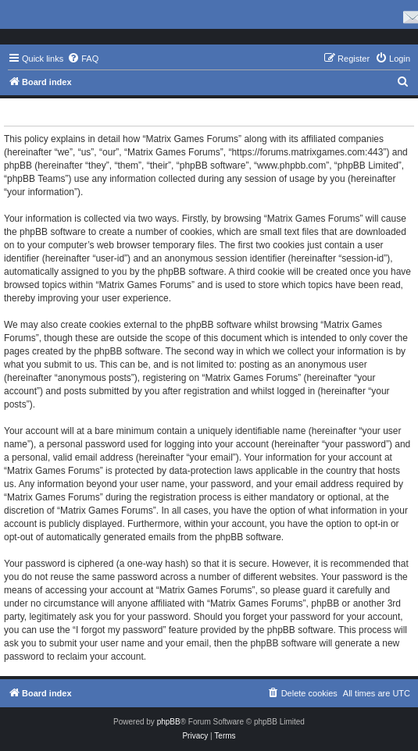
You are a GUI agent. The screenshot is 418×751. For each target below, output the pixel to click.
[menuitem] (82, 58)
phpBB (168, 721)
